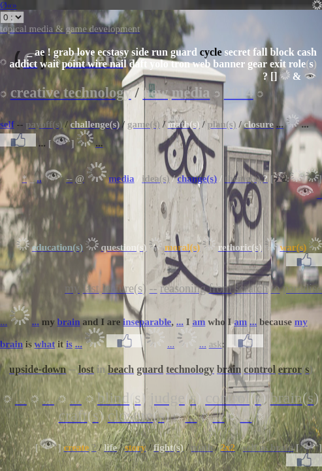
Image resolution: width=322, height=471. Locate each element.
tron (180, 63)
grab (64, 52)
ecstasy (113, 52)
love (86, 52)
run (160, 52)
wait (49, 63)
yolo (159, 63)
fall (260, 52)
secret (238, 52)
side (140, 52)
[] (274, 76)
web (202, 63)
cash (307, 52)
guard (183, 52)
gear (257, 63)
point (73, 63)
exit (278, 63)
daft (138, 63)
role (297, 63)
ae (39, 52)
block (282, 52)
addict (23, 63)
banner (229, 63)
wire (97, 63)
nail (118, 63)
